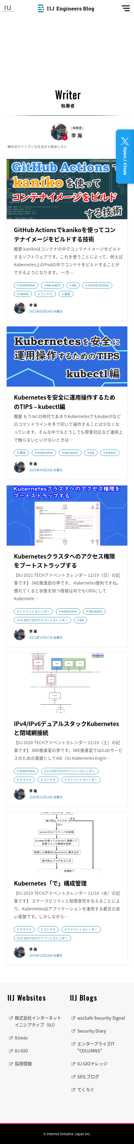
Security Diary (91, 1030)
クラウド (26, 780)
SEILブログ (88, 1076)
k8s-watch (53, 285)
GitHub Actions (98, 285)
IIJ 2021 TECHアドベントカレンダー (44, 620)
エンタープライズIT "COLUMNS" (96, 1047)
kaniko (24, 294)
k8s (74, 285)
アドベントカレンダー (35, 611)
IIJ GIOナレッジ (92, 1063)
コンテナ (46, 294)
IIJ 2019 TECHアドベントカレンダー (44, 938)
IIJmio (21, 1037)
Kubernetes (27, 285)
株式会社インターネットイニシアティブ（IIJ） (38, 1021)
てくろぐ (85, 1089)
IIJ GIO (21, 1050)
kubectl (111, 452)
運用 (67, 294)
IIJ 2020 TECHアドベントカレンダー (71, 771)
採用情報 (23, 1063)
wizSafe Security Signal (101, 1018)
